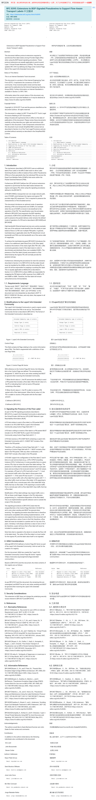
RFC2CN (5, 3)
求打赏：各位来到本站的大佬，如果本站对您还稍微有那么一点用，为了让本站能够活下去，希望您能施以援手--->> (51, 2)
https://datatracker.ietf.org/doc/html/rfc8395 (25, 14)
